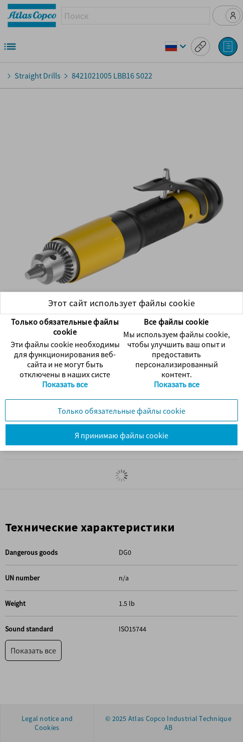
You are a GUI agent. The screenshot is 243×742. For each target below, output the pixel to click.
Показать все (65, 384)
